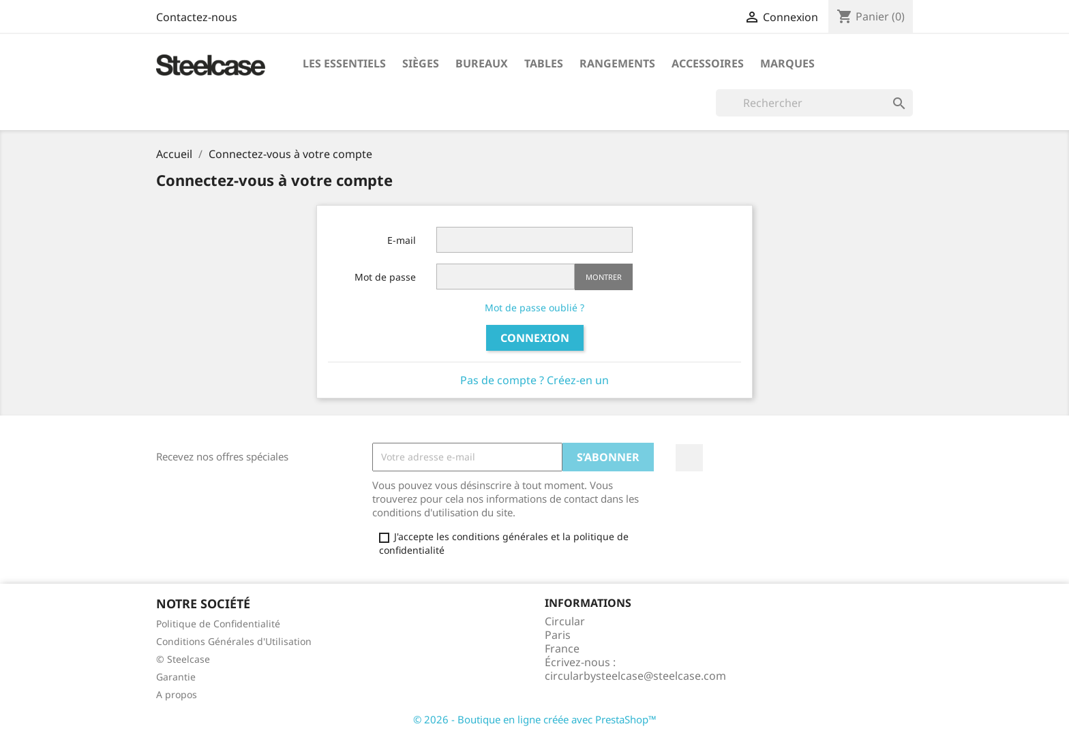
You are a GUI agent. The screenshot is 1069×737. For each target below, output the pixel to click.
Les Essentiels (344, 63)
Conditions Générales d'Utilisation (234, 641)
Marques (787, 63)
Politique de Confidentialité (218, 623)
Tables (543, 63)
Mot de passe (385, 276)
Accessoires (708, 63)
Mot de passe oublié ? (534, 307)
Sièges (420, 63)
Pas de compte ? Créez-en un (534, 380)
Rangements (617, 63)
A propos (176, 694)
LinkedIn (689, 457)
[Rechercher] (814, 102)
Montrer (604, 277)
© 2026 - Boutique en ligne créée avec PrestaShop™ (535, 719)
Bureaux (481, 63)
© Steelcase (183, 659)
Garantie (176, 676)
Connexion (534, 337)
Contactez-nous (196, 17)
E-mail (401, 240)
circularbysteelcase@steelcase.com (635, 675)
